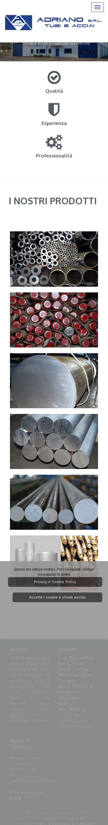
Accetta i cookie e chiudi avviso (57, 597)
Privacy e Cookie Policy (55, 582)
